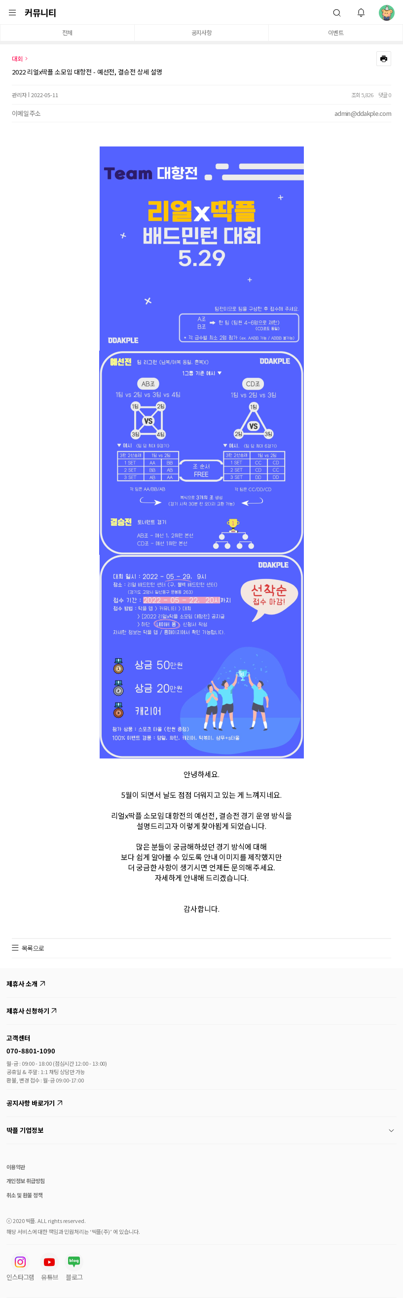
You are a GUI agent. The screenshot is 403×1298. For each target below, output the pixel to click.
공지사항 (201, 32)
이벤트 (335, 32)
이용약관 (15, 1167)
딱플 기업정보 (200, 1130)
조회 (356, 95)
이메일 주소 (26, 113)
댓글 (383, 95)
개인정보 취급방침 (25, 1181)
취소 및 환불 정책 (24, 1195)
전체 (67, 32)
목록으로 (33, 948)
